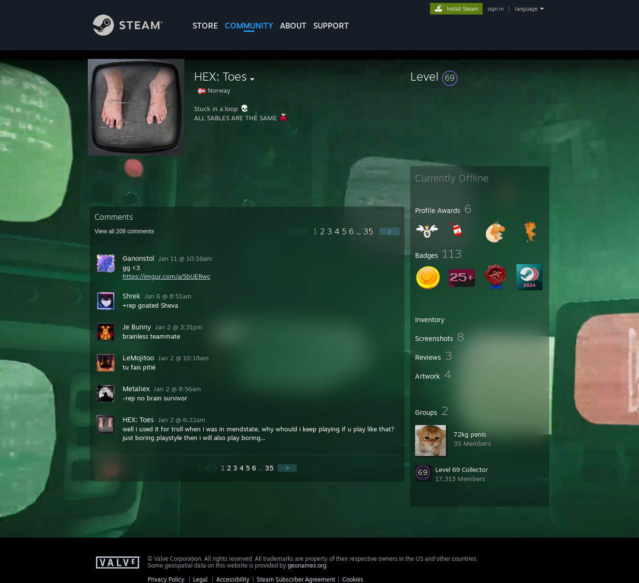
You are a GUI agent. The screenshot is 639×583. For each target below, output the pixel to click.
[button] (479, 76)
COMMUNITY (249, 25)
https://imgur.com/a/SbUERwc (166, 276)
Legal (200, 579)
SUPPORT (331, 25)
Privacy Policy (166, 579)
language (526, 8)
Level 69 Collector (461, 469)
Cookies (352, 579)
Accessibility (233, 579)
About (293, 25)
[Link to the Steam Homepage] (135, 33)
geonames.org (307, 565)
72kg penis (470, 434)
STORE (205, 25)
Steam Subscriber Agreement (296, 579)
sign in (495, 8)
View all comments (124, 231)
